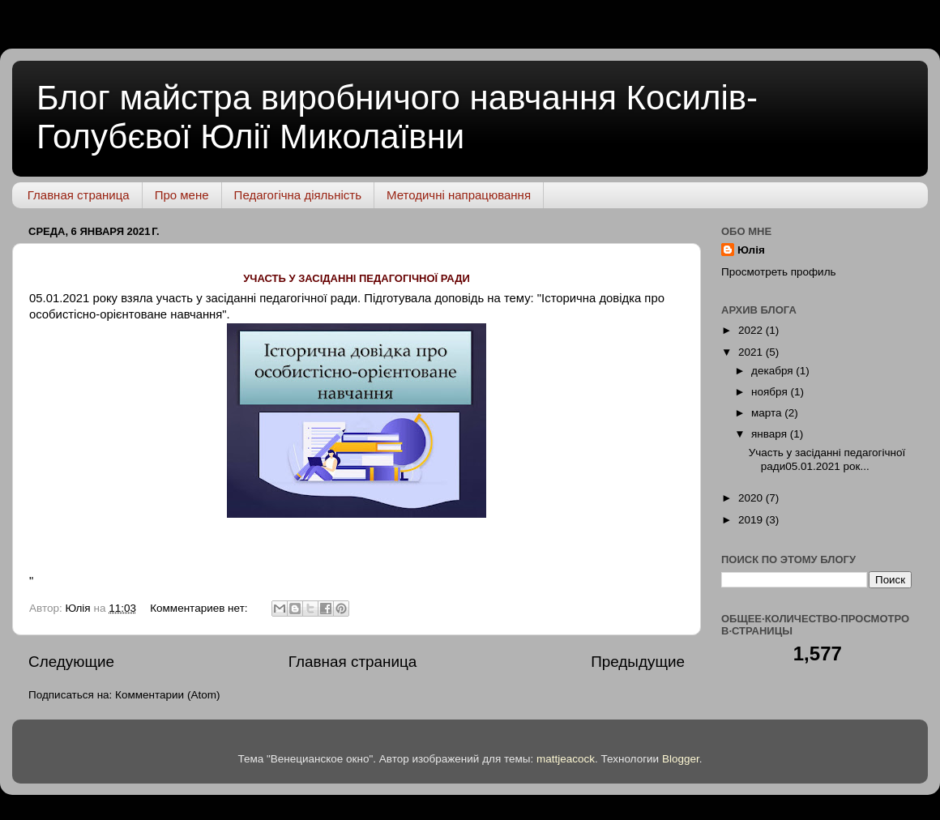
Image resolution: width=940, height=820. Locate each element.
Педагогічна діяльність (297, 195)
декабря (773, 371)
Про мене (182, 195)
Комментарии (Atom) (167, 695)
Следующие (71, 661)
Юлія (751, 250)
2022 (752, 330)
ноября (770, 392)
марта (767, 413)
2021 (752, 352)
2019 (752, 520)
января (770, 434)
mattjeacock (565, 759)
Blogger (680, 759)
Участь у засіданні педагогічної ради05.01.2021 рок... (827, 459)
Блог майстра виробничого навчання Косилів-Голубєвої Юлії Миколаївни (397, 117)
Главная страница (79, 195)
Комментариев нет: (200, 608)
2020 (752, 498)
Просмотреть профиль (778, 272)
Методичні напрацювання (459, 195)
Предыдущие (638, 661)
